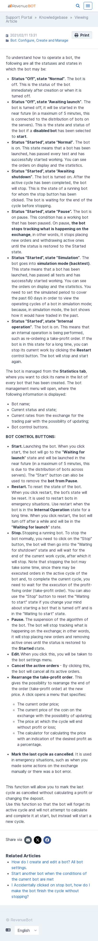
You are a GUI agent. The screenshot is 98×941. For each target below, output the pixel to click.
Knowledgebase (53, 17)
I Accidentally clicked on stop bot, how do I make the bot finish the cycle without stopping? (51, 891)
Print (82, 35)
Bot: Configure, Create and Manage (39, 40)
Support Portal (19, 17)
